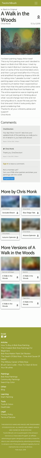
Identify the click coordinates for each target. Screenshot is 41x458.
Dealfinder (5, 407)
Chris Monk (6, 24)
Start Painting (7, 397)
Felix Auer (18, 450)
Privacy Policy (7, 414)
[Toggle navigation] (36, 3)
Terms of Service (8, 417)
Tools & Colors (7, 404)
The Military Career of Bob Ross (14, 362)
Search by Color (8, 382)
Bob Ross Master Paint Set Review (16, 354)
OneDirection (8, 129)
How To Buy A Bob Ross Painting (15, 345)
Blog (3, 390)
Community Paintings (10, 379)
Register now (8, 178)
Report (5, 141)
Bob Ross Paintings (9, 377)
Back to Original (9, 9)
